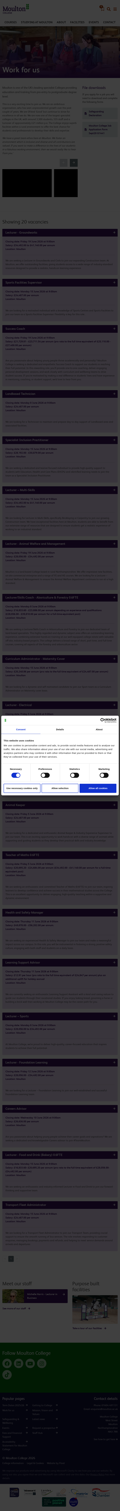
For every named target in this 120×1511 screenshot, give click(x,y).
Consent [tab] (21, 729)
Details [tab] (60, 729)
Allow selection (59, 788)
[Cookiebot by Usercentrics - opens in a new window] (102, 720)
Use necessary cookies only (22, 788)
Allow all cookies (98, 788)
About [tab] (99, 729)
